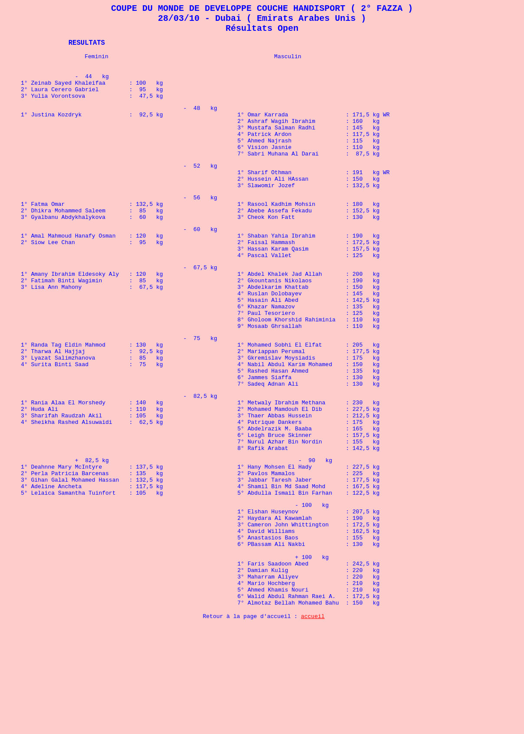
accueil (313, 724)
